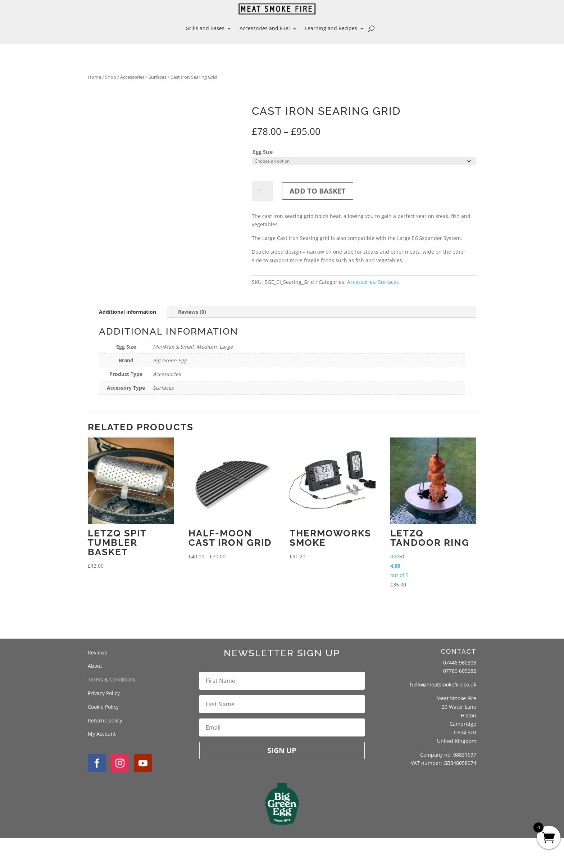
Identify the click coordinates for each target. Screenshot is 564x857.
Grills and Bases (205, 28)
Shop (110, 77)
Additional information (127, 330)
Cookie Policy (103, 725)
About (95, 684)
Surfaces (158, 77)
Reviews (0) (192, 330)
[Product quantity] (262, 191)
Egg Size (263, 151)
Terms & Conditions (111, 698)
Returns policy (105, 738)
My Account (102, 752)
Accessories (132, 77)
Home (94, 77)
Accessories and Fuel (265, 28)
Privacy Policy (104, 711)
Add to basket (318, 191)
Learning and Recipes (331, 28)
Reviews (97, 670)
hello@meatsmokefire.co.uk (443, 703)
